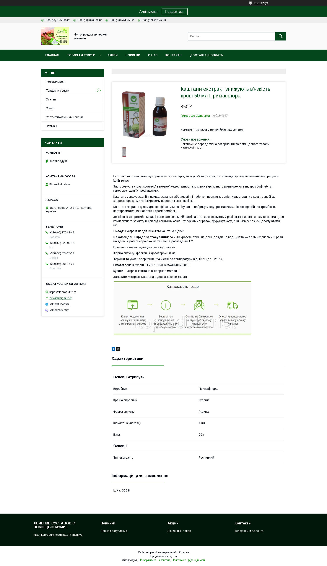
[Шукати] (280, 36)
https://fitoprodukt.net (62, 291)
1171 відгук (261, 3)
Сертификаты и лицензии (64, 117)
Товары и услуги (81, 55)
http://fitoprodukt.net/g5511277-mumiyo (58, 534)
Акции (112, 55)
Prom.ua (184, 552)
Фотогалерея (55, 81)
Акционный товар (179, 530)
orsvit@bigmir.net (61, 298)
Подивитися (174, 11)
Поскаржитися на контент (154, 560)
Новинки (132, 55)
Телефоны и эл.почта (249, 530)
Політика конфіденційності (188, 560)
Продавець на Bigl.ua (163, 556)
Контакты (173, 55)
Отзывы (51, 126)
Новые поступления (114, 530)
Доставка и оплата (206, 55)
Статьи (51, 99)
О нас (153, 55)
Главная (52, 55)
